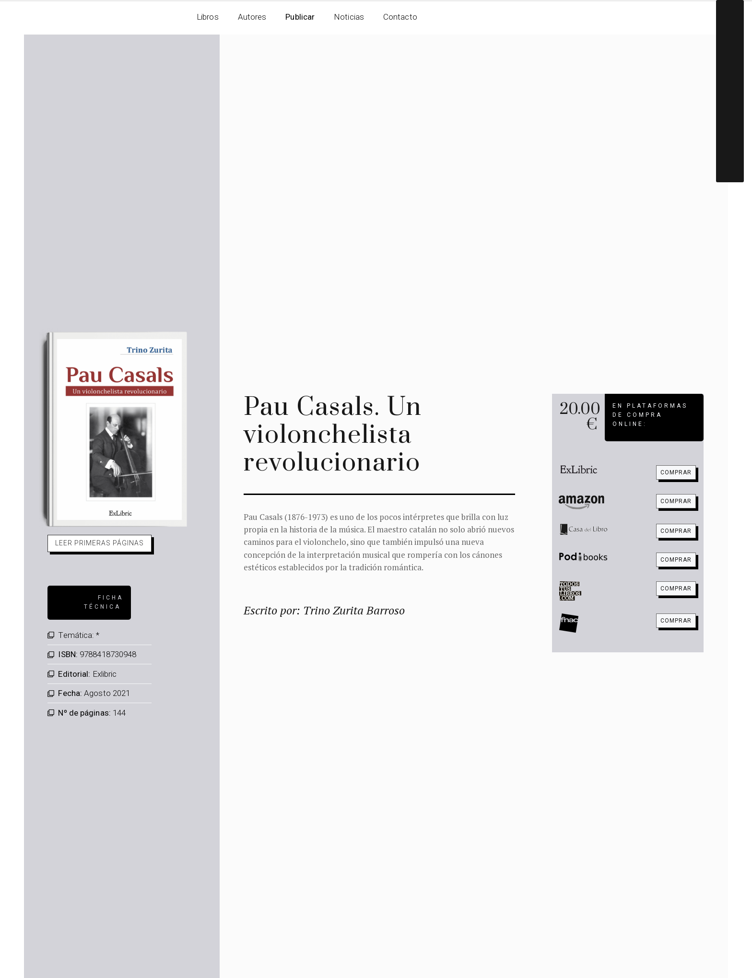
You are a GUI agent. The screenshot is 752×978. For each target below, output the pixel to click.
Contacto (400, 17)
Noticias (349, 17)
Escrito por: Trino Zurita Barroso (324, 610)
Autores (252, 17)
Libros (208, 17)
